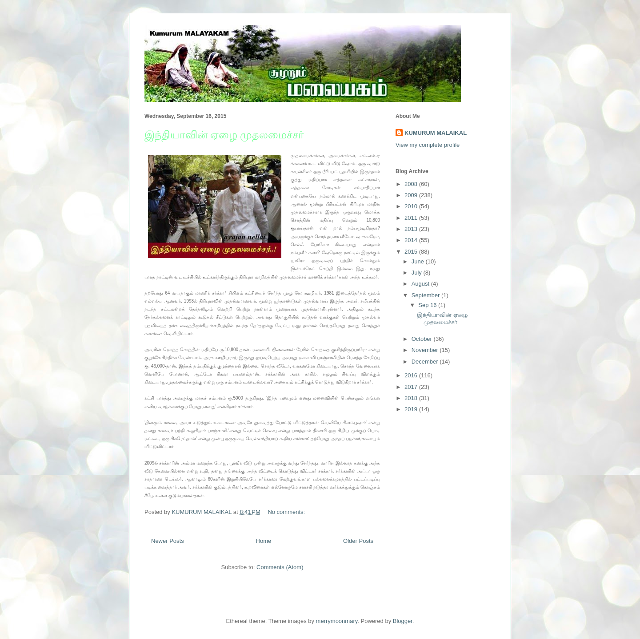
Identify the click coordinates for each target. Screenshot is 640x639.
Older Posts (358, 541)
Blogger (402, 621)
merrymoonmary (337, 621)
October (423, 339)
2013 (411, 229)
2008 (411, 184)
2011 (411, 217)
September (426, 295)
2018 (411, 398)
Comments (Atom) (279, 567)
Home (264, 541)
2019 (411, 409)
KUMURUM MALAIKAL (435, 132)
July (418, 272)
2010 (411, 206)
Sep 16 (428, 305)
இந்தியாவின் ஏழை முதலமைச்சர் (224, 135)
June (419, 261)
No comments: (287, 512)
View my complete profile (428, 145)
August (421, 283)
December (426, 361)
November (426, 350)
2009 (411, 195)
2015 (411, 251)
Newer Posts (167, 541)
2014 (411, 240)
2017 (411, 387)
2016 (411, 375)
